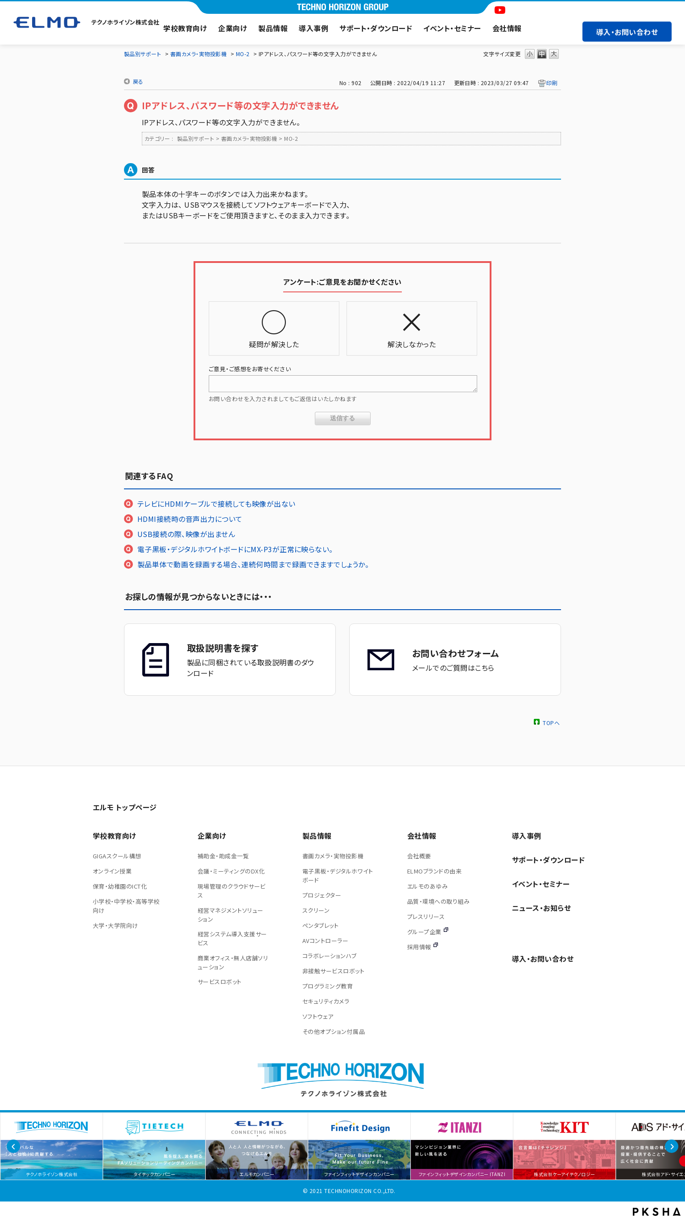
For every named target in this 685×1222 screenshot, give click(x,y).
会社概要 (419, 856)
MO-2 (243, 53)
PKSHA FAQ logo (657, 1212)
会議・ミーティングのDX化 (231, 871)
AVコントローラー (325, 940)
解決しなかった (412, 344)
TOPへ (551, 722)
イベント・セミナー (452, 28)
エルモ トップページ (125, 807)
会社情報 (507, 28)
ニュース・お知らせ (541, 907)
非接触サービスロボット (333, 971)
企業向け (232, 28)
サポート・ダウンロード (375, 28)
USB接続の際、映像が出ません (186, 534)
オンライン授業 (112, 871)
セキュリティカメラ (325, 1001)
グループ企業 (427, 931)
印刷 (551, 82)
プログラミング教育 (327, 986)
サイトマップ (532, 932)
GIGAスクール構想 (117, 856)
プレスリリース (426, 916)
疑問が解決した (274, 344)
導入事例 (313, 28)
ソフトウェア (318, 1016)
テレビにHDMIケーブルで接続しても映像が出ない (216, 503)
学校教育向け (185, 28)
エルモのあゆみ (427, 886)
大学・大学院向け (115, 925)
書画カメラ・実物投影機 (198, 53)
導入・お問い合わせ (627, 22)
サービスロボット (220, 981)
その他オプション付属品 (333, 1031)
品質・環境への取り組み (438, 901)
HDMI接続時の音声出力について (190, 518)
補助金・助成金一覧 (223, 856)
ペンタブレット (320, 925)
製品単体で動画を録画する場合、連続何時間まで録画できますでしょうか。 (253, 564)
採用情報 (422, 947)
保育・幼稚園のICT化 (120, 886)
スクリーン (316, 910)
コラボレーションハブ (329, 955)
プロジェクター (321, 895)
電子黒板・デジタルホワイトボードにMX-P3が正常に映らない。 (235, 549)
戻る (138, 81)
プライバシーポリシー (546, 956)
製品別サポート (142, 53)
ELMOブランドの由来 (434, 871)
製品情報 (273, 28)
